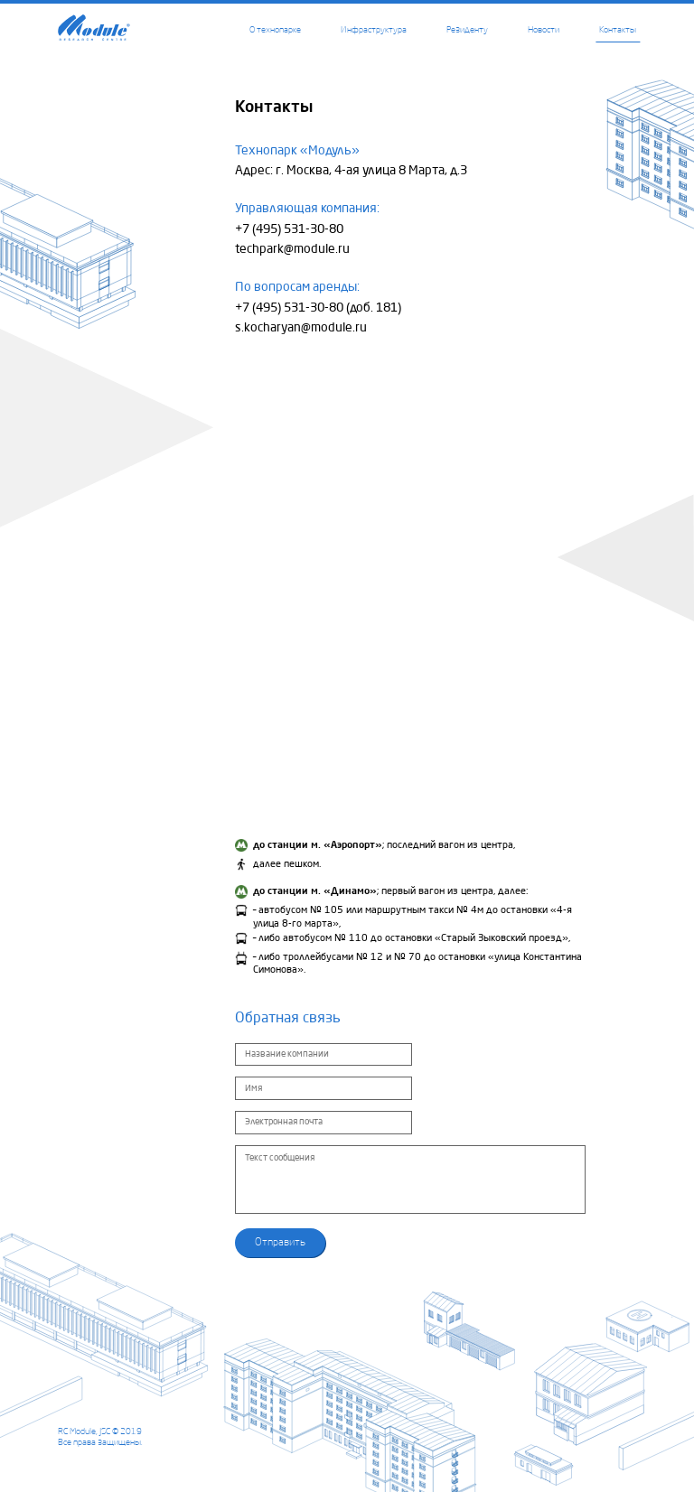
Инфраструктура (374, 29)
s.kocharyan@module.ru (301, 328)
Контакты (617, 29)
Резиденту (467, 29)
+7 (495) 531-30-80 (289, 229)
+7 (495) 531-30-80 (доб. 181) (318, 308)
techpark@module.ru (292, 249)
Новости (543, 29)
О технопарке (275, 29)
